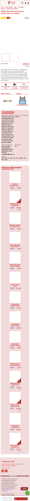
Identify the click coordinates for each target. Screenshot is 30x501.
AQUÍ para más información (7, 490)
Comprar (22, 499)
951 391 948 (7, 468)
